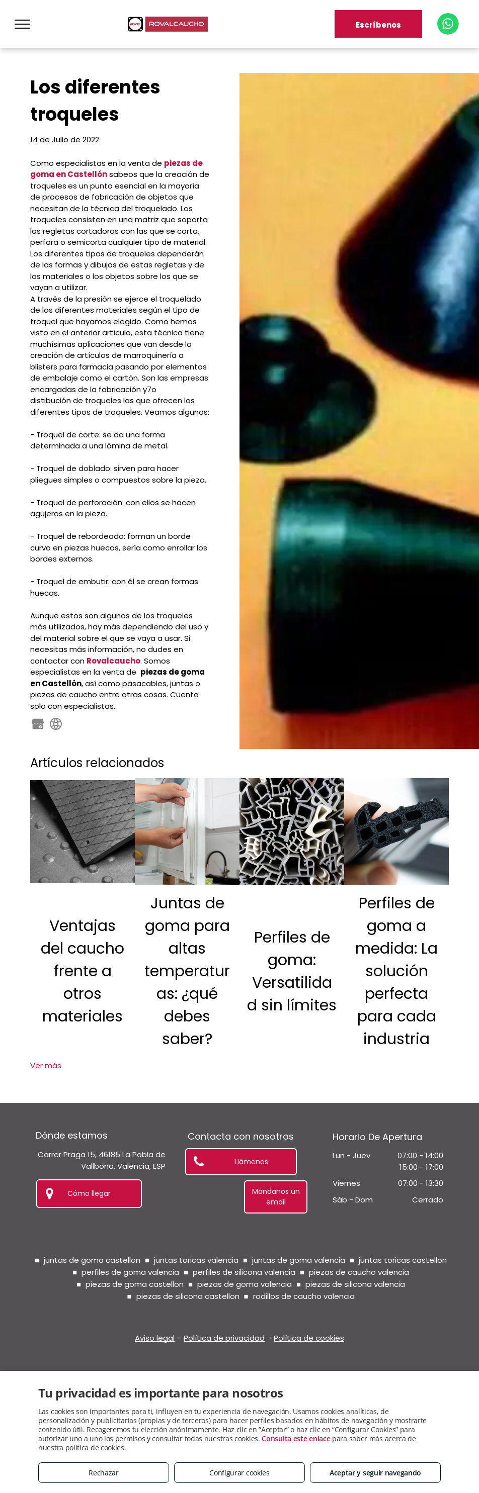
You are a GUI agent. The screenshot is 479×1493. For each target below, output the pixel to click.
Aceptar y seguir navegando (375, 1472)
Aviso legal (155, 1338)
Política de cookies (309, 1338)
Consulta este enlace (296, 1438)
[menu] (22, 24)
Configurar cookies (239, 1472)
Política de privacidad (224, 1338)
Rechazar (104, 1472)
